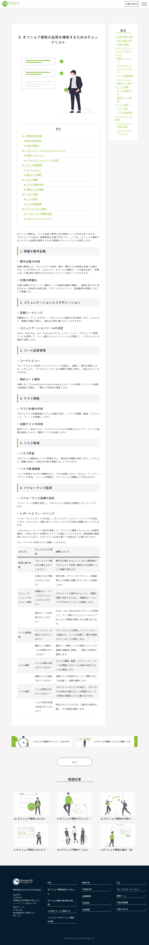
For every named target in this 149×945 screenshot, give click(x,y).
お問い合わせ (132, 3)
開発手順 (96, 882)
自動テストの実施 (35, 189)
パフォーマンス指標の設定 (39, 213)
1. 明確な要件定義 (33, 135)
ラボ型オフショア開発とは (62, 911)
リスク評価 (31, 199)
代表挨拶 (96, 902)
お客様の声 (96, 889)
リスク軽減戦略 (33, 204)
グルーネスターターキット (131, 889)
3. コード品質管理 (33, 165)
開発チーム (131, 895)
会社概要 (96, 909)
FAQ (131, 882)
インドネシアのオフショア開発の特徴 (62, 919)
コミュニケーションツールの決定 (42, 160)
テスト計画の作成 (35, 184)
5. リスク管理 (31, 194)
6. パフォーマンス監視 (35, 208)
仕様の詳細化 (32, 145)
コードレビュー (33, 169)
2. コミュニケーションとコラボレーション (45, 150)
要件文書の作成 (33, 140)
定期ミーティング (34, 155)
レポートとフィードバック (39, 218)
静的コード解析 (33, 174)
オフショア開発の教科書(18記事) (62, 902)
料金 (62, 882)
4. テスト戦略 (31, 179)
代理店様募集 (131, 902)
